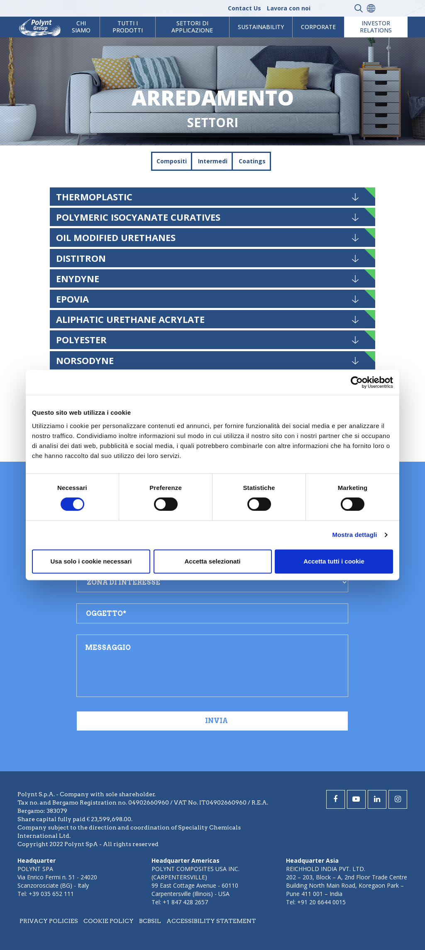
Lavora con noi (288, 8)
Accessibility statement (211, 921)
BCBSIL (150, 921)
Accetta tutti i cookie (333, 561)
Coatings (252, 161)
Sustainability (261, 27)
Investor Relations (376, 26)
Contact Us (244, 8)
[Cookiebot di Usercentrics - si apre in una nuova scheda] (356, 382)
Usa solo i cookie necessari (91, 561)
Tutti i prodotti (127, 26)
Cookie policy (108, 921)
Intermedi (212, 161)
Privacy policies (49, 921)
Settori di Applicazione (192, 26)
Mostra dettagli (354, 534)
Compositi (171, 161)
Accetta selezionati (212, 561)
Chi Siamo (81, 26)
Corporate (318, 27)
